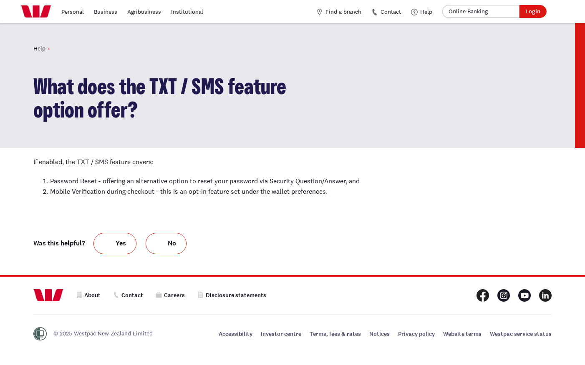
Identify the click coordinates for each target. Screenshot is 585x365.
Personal (72, 11)
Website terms (462, 334)
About (88, 295)
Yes (121, 243)
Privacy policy (416, 334)
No (172, 243)
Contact (386, 11)
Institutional (187, 11)
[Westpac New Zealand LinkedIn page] (545, 295)
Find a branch (338, 11)
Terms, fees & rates (335, 334)
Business (105, 11)
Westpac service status (521, 334)
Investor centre (281, 334)
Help (421, 11)
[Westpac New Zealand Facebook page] (483, 295)
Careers (170, 295)
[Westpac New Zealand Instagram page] (503, 295)
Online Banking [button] (468, 11)
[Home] (36, 11)
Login (532, 11)
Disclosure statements (231, 295)
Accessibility (235, 334)
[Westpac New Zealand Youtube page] (524, 295)
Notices (379, 334)
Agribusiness (144, 11)
